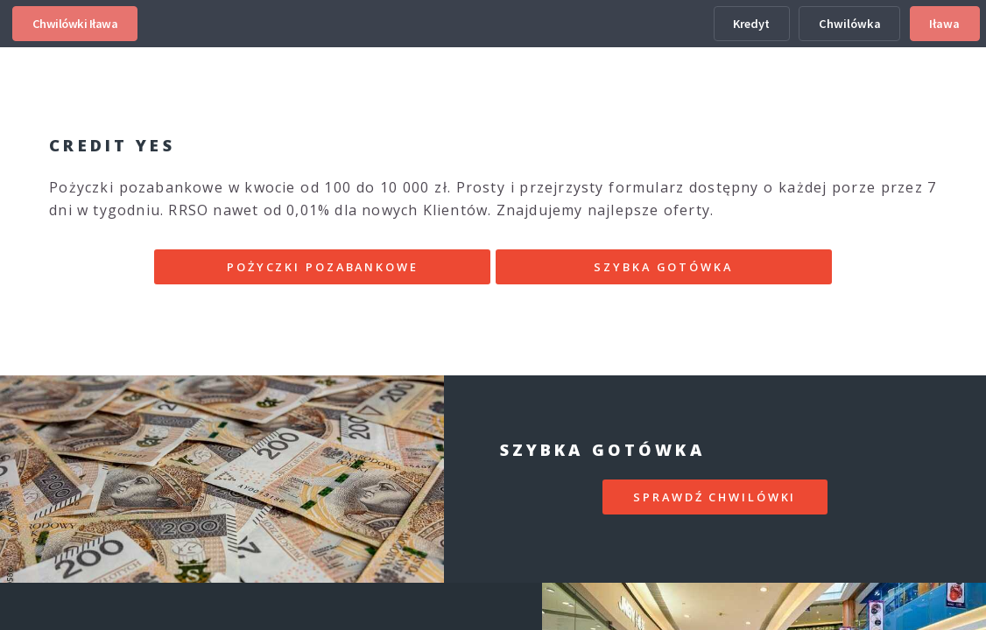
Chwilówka (850, 24)
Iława (944, 24)
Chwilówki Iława (75, 24)
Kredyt (751, 24)
